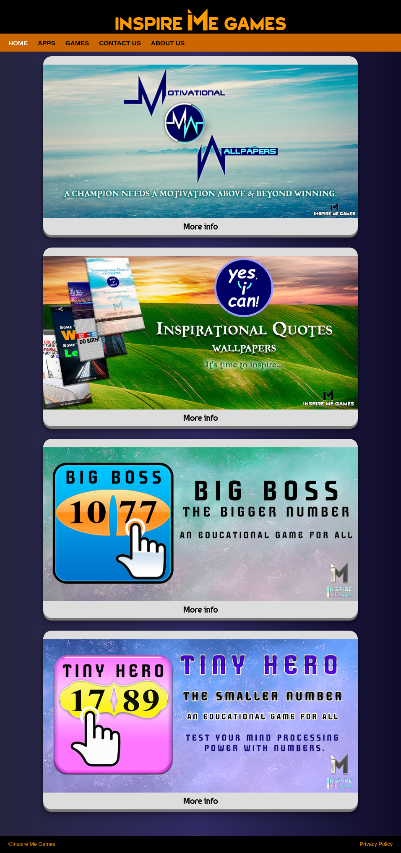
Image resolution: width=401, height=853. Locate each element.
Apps (46, 43)
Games (77, 43)
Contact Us (120, 43)
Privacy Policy (376, 844)
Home (18, 43)
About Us (168, 43)
